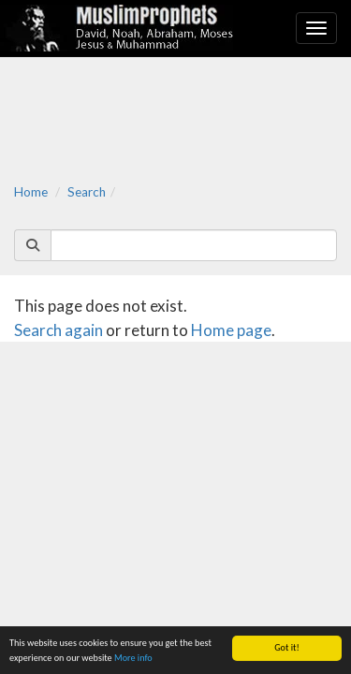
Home (31, 191)
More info (133, 658)
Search (86, 191)
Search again (58, 330)
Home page (231, 330)
